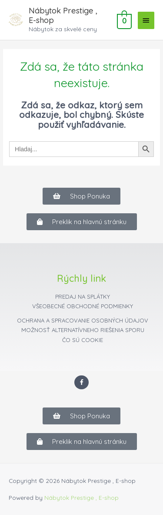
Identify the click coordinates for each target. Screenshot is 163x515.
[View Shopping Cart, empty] (123, 20)
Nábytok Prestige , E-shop (63, 15)
